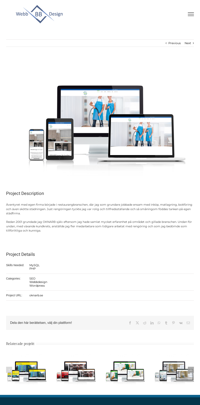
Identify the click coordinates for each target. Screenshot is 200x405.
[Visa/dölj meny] (191, 14)
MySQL (34, 265)
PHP (32, 268)
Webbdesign (38, 282)
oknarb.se (36, 295)
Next (188, 43)
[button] (9, 370)
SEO (32, 278)
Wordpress (37, 285)
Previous (174, 43)
